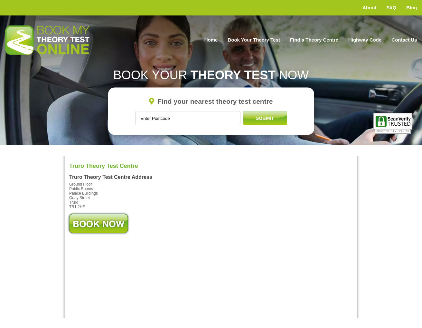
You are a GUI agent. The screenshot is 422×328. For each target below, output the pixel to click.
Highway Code (364, 40)
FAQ (391, 7)
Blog (411, 7)
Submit (265, 118)
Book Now (98, 223)
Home (211, 40)
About (369, 7)
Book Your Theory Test (254, 40)
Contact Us (404, 40)
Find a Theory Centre (314, 40)
